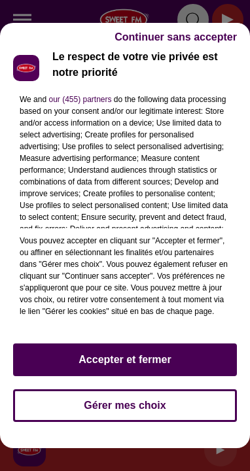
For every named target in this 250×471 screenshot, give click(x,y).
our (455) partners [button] (79, 99)
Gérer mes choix (125, 405)
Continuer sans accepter (176, 37)
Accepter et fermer (125, 359)
